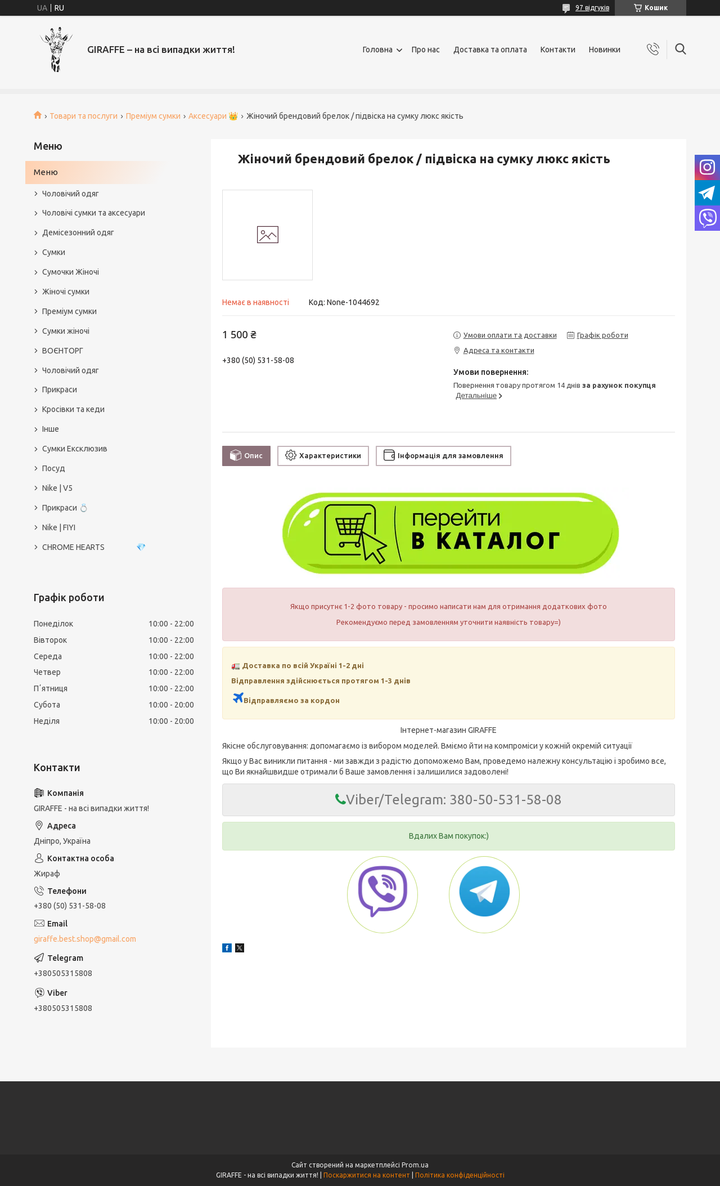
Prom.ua (415, 1165)
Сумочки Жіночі (70, 271)
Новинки (604, 49)
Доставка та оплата (490, 49)
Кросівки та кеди (73, 409)
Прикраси (59, 389)
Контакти (558, 49)
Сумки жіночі (65, 330)
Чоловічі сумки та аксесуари (93, 212)
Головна (378, 49)
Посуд (53, 468)
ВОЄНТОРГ (62, 350)
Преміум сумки (153, 115)
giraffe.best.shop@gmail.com (85, 938)
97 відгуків (592, 7)
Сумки (53, 252)
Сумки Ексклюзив (74, 448)
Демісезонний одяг (78, 232)
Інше (50, 428)
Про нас (426, 49)
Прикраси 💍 (65, 507)
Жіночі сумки (65, 291)
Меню (46, 172)
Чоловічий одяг (70, 193)
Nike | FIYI (58, 527)
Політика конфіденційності (460, 1175)
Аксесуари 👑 (213, 115)
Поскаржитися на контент (366, 1175)
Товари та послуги (84, 115)
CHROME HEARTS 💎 (94, 547)
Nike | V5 (57, 488)
